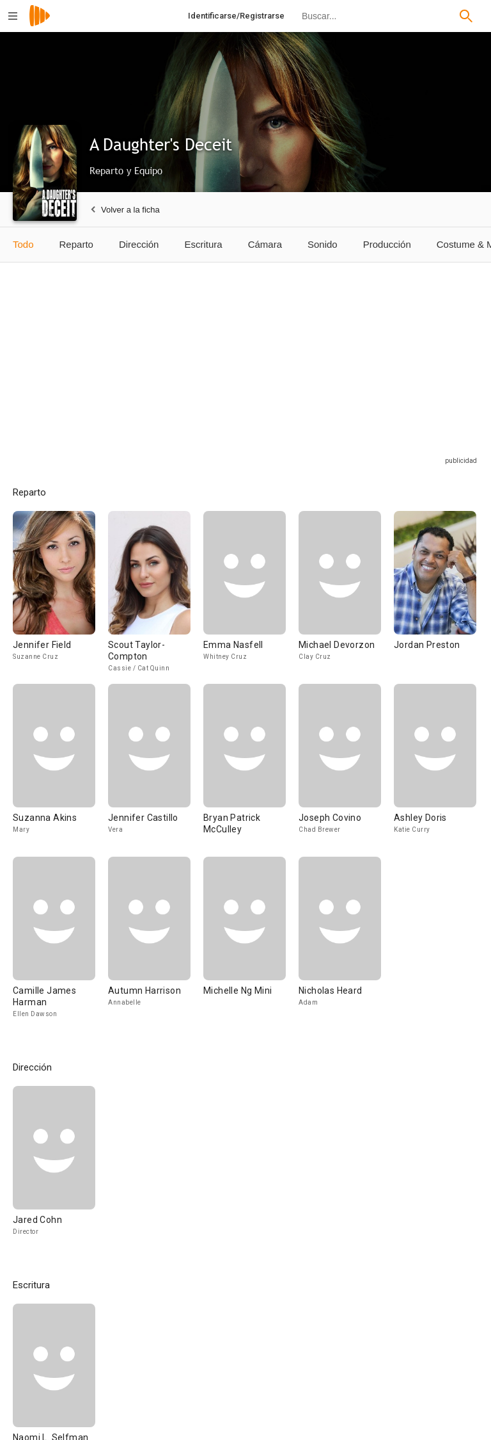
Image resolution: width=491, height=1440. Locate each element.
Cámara (265, 244)
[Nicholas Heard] (340, 943)
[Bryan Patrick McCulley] (251, 770)
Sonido (323, 244)
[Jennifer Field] (60, 597)
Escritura (203, 244)
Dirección (139, 244)
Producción (387, 244)
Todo (23, 244)
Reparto (76, 244)
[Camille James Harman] (60, 943)
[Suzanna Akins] (60, 770)
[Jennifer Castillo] (155, 770)
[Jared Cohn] (54, 1166)
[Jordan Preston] (435, 597)
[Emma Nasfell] (251, 597)
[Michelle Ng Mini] (251, 943)
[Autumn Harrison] (155, 943)
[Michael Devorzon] (346, 597)
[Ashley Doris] (435, 770)
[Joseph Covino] (346, 770)
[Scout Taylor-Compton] (155, 597)
